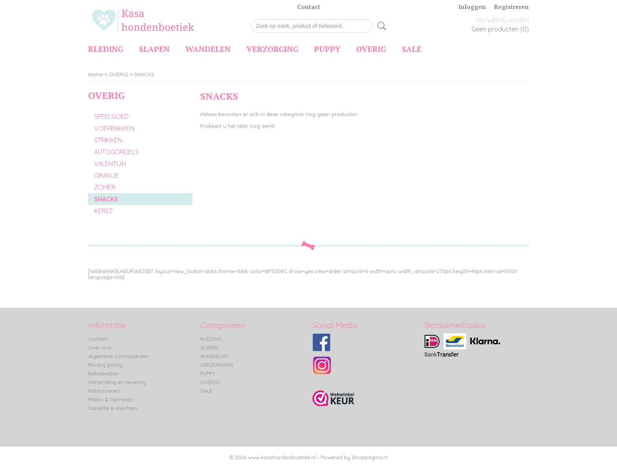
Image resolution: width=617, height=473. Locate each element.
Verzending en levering (117, 382)
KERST (103, 211)
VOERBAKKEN (114, 128)
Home (95, 74)
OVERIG (371, 49)
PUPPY (327, 49)
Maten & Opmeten (110, 399)
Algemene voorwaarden (118, 356)
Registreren (511, 7)
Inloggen (472, 7)
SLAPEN (154, 49)
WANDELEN (208, 49)
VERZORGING (272, 49)
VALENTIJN (110, 164)
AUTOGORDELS (116, 152)
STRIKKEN (108, 140)
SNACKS (144, 74)
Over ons (99, 347)
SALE (411, 49)
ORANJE (106, 175)
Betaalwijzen (103, 373)
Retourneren (104, 391)
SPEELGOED (111, 116)
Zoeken (380, 26)
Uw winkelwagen (502, 20)
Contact (308, 7)
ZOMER (104, 187)
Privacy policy (105, 365)
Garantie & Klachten (112, 408)
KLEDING (105, 49)
